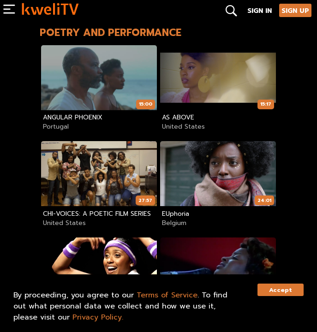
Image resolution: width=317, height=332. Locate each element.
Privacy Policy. (97, 317)
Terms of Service (167, 295)
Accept (280, 289)
